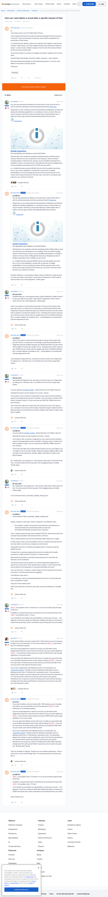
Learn (70, 820)
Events (59, 4)
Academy (67, 4)
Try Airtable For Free (44, 876)
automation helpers (17, 670)
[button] (89, 4)
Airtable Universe (14, 876)
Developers (12, 863)
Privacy (43, 894)
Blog (38, 863)
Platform (11, 820)
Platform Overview (15, 825)
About (39, 855)
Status (39, 867)
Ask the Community (23, 11)
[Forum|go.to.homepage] (10, 4)
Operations (42, 833)
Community (11, 11)
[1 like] (18, 325)
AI (9, 842)
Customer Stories (74, 842)
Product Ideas (49, 4)
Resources (12, 850)
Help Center (76, 4)
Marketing (42, 829)
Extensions (12, 833)
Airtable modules (28, 390)
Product (41, 825)
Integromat (52, 107)
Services (11, 859)
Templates (12, 872)
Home (3, 11)
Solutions (41, 820)
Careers (39, 859)
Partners (11, 855)
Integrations (13, 829)
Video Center (72, 833)
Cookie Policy (30, 889)
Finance (41, 846)
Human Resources (45, 838)
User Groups (38, 4)
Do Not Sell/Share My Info (65, 894)
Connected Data (14, 846)
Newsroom (41, 872)
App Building (13, 838)
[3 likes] (20, 182)
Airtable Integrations (18, 151)
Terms (51, 894)
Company (40, 850)
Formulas (34, 11)
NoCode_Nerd (15, 28)
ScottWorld (14, 101)
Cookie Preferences (83, 894)
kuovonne (14, 638)
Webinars (71, 846)
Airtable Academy (74, 825)
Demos (70, 838)
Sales (40, 842)
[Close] (38, 880)
